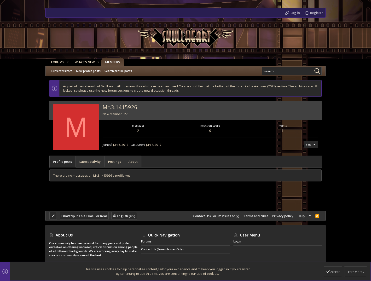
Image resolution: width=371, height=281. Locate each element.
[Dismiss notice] (315, 86)
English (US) (124, 216)
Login (237, 241)
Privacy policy (282, 216)
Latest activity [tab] (90, 161)
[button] (66, 62)
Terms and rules (255, 216)
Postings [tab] (114, 161)
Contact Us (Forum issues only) (216, 216)
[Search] (291, 71)
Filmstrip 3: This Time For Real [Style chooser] (84, 216)
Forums (146, 241)
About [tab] (133, 161)
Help (301, 216)
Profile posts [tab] (62, 161)
